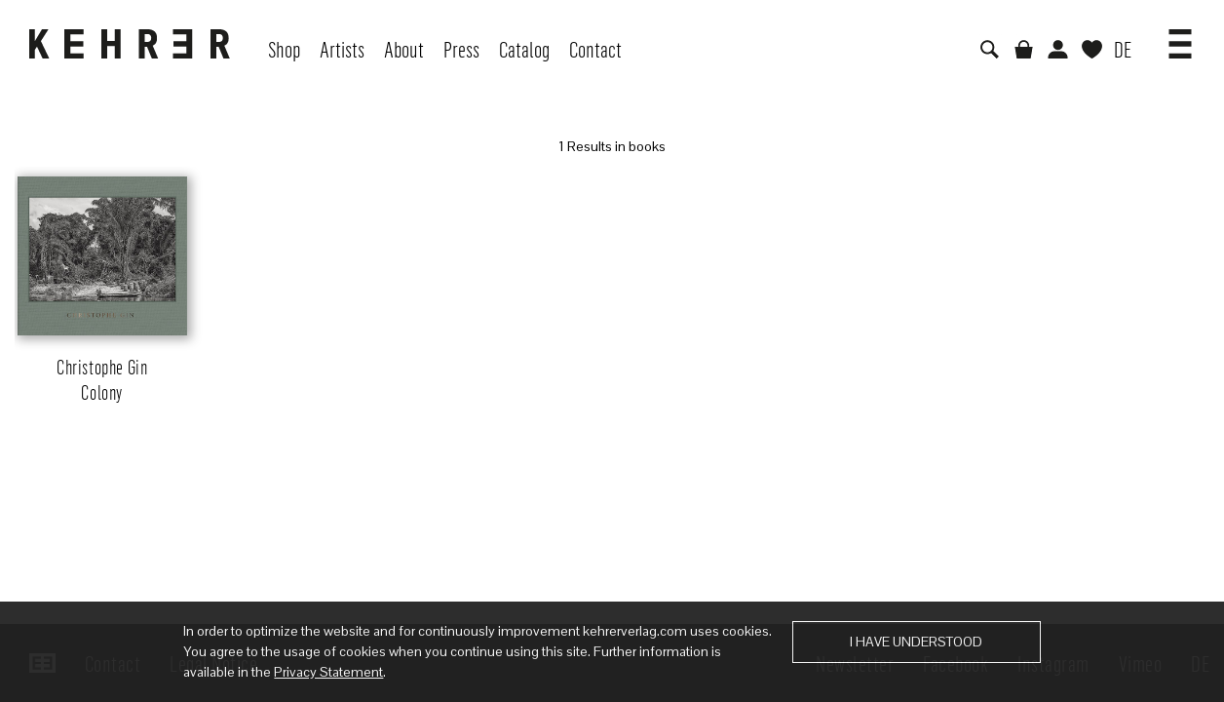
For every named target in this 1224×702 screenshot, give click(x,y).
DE (1122, 48)
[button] (1180, 37)
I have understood (916, 641)
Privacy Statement (328, 672)
